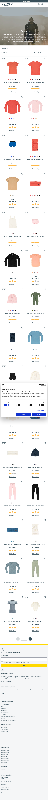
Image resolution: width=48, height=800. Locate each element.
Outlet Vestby (4, 756)
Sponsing (3, 718)
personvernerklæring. (26, 662)
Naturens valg (4, 731)
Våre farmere (4, 727)
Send (24, 665)
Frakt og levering (5, 704)
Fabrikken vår (4, 729)
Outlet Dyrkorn (4, 762)
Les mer (3, 693)
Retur (2, 706)
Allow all (39, 414)
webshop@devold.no (6, 789)
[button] (22, 58)
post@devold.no (5, 787)
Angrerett (3, 708)
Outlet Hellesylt (5, 760)
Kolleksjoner (5, 48)
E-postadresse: (4, 655)
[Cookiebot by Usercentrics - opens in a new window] (39, 385)
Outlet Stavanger (5, 758)
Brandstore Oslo (5, 750)
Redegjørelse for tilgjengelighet (8, 720)
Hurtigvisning (12, 92)
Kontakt (3, 784)
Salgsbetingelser (5, 712)
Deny (23, 414)
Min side (3, 769)
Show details (40, 410)
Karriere (3, 743)
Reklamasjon (4, 710)
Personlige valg (4, 739)
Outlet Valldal (4, 754)
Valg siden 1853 (5, 741)
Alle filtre (5, 52)
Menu (45, 4)
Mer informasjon (6, 681)
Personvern (3, 714)
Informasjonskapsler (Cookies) (8, 716)
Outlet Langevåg (5, 752)
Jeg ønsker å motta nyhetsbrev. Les (18, 662)
